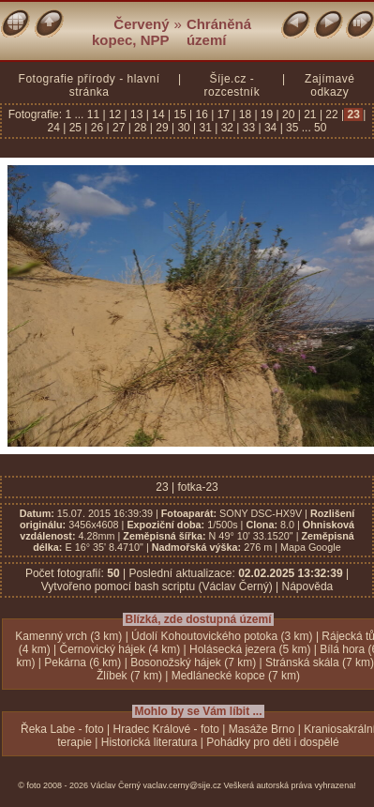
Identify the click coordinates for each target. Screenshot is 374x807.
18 (244, 114)
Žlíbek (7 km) (129, 675)
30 (183, 127)
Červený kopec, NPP (131, 32)
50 (320, 127)
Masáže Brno (262, 729)
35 (292, 127)
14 (158, 114)
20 (288, 114)
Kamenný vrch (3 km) (68, 636)
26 (96, 127)
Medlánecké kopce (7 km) (236, 675)
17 (223, 114)
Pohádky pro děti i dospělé (272, 742)
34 (271, 127)
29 (162, 127)
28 (140, 127)
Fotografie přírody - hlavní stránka (89, 85)
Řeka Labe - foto (62, 729)
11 (95, 114)
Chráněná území (219, 32)
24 (56, 127)
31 (205, 127)
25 (75, 127)
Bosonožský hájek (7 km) (193, 662)
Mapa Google (310, 547)
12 (115, 114)
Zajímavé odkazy (329, 85)
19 (267, 114)
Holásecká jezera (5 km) (249, 649)
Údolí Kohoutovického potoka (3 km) (221, 636)
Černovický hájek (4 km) (120, 649)
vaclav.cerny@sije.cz (182, 785)
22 (331, 114)
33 (248, 127)
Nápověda (308, 586)
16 (201, 114)
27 (119, 127)
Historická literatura (149, 742)
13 (136, 114)
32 (226, 127)
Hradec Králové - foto (166, 729)
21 (310, 114)
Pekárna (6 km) (82, 662)
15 (180, 114)
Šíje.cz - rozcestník (231, 85)
